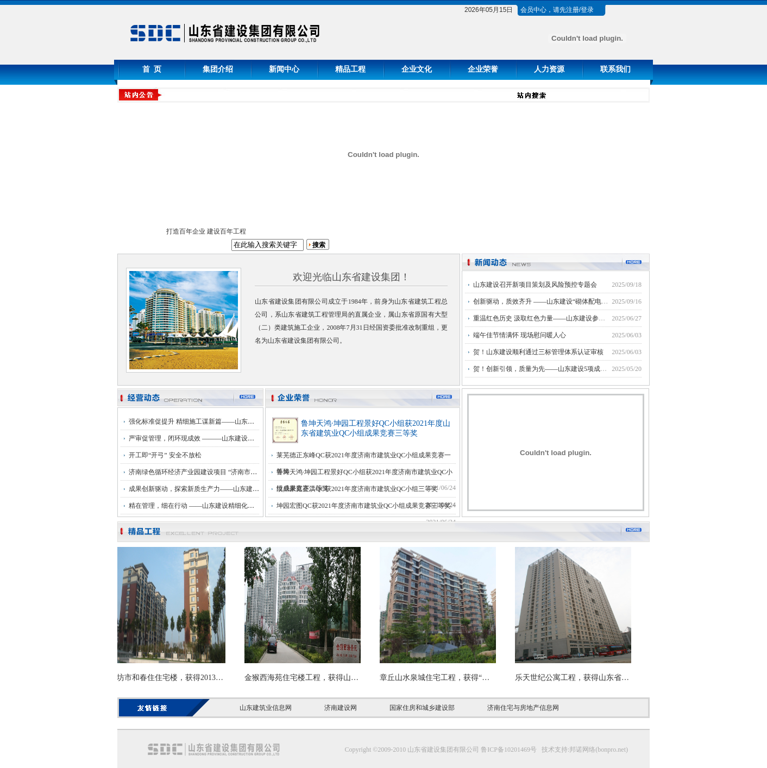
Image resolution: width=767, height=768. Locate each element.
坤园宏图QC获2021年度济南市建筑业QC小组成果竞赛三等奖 (363, 505)
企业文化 (416, 69)
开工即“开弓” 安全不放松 (165, 455)
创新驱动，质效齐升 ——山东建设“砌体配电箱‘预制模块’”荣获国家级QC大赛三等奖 (594, 301)
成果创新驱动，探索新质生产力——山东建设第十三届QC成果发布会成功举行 (241, 489)
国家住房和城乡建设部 (422, 708)
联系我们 (615, 69)
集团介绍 (218, 69)
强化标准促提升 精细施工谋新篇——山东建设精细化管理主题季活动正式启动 (240, 421)
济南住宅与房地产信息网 (523, 708)
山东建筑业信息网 (266, 708)
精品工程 (350, 69)
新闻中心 (284, 69)
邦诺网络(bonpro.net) (598, 749)
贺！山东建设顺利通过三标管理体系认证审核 (538, 352)
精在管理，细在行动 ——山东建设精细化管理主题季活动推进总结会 (227, 505)
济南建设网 (340, 708)
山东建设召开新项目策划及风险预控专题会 (535, 284)
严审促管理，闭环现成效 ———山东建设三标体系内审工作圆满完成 (227, 438)
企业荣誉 (483, 69)
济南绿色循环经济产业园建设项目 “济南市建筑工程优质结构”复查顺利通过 (237, 472)
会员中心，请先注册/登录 (557, 10)
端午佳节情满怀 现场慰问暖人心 (519, 335)
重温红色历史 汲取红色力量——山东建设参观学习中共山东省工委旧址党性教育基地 (594, 318)
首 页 (151, 69)
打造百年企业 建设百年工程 (206, 231)
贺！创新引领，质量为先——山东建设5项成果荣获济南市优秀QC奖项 (574, 369)
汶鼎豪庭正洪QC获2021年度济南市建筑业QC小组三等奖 (357, 489)
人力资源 (549, 69)
